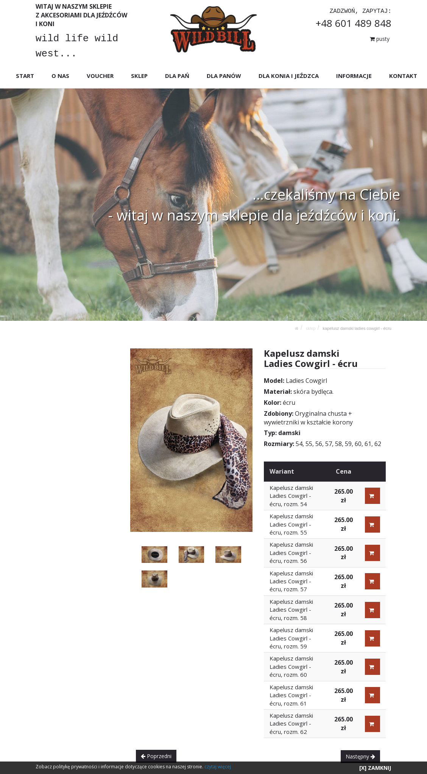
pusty (380, 38)
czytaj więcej (217, 766)
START (25, 75)
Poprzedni (156, 756)
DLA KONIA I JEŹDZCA (288, 75)
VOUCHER (100, 75)
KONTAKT (403, 75)
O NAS (60, 75)
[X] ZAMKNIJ (375, 767)
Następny (360, 756)
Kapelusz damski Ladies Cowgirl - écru (357, 328)
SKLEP (139, 75)
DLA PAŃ (177, 75)
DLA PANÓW (223, 75)
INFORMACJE (353, 75)
